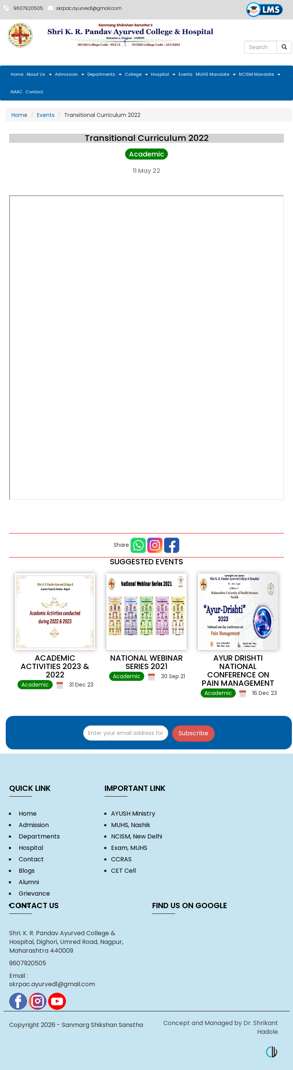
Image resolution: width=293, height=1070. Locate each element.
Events (186, 74)
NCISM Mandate (259, 74)
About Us (39, 74)
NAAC (17, 92)
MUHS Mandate (216, 74)
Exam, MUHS (129, 847)
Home (17, 74)
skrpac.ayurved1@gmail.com (89, 8)
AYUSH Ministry (133, 813)
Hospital (163, 74)
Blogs (25, 870)
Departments (104, 74)
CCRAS (121, 859)
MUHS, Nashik (130, 825)
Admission (69, 74)
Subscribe (193, 733)
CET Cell (123, 870)
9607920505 (28, 8)
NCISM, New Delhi (136, 836)
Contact (34, 92)
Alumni (27, 882)
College (136, 74)
